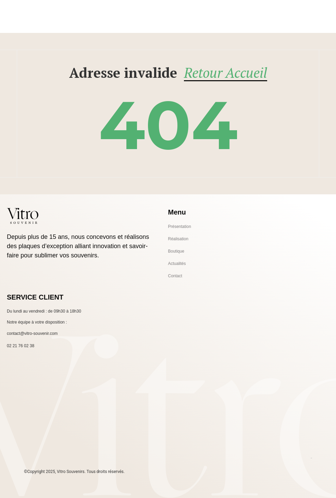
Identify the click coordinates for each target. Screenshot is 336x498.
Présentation (179, 226)
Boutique (176, 251)
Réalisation (178, 238)
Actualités (177, 263)
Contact (175, 276)
